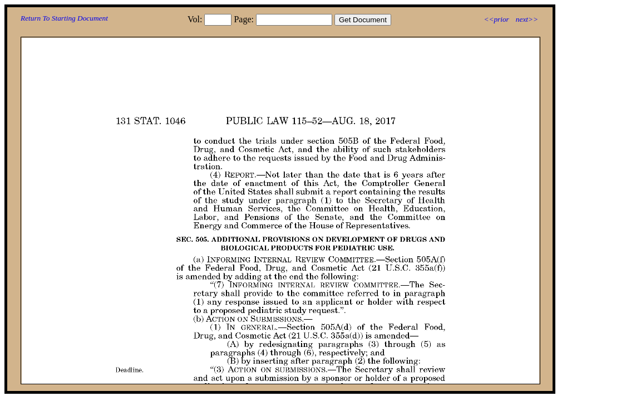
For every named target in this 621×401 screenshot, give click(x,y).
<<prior (496, 19)
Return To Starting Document (64, 18)
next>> (527, 19)
